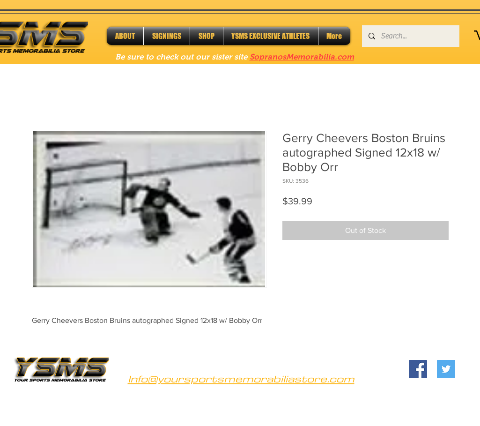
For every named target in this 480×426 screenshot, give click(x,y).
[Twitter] (446, 369)
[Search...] (410, 36)
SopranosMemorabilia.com (302, 56)
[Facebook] (418, 369)
